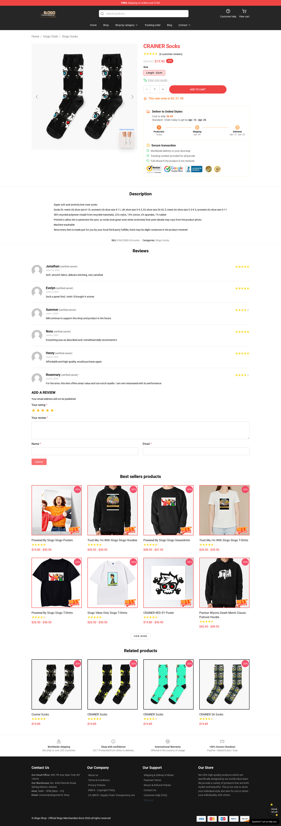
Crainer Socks (40, 714)
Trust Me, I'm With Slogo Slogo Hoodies (112, 540)
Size (145, 67)
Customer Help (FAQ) (155, 795)
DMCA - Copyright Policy (101, 790)
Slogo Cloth (50, 36)
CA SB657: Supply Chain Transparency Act (111, 795)
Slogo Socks (70, 36)
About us (93, 775)
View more (140, 636)
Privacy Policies (96, 785)
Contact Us (150, 790)
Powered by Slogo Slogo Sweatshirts (166, 540)
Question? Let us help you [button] (264, 821)
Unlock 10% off (274, 810)
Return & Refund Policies (157, 785)
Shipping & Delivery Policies (159, 775)
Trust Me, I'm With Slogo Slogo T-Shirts (223, 540)
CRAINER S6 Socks (211, 714)
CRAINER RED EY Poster (158, 613)
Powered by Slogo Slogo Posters (52, 540)
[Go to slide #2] (94, 158)
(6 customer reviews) (170, 54)
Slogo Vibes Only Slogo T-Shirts (107, 613)
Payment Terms (152, 780)
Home (35, 36)
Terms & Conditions (99, 780)
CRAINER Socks (97, 714)
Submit (39, 461)
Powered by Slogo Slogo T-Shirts (52, 613)
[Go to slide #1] (75, 158)
